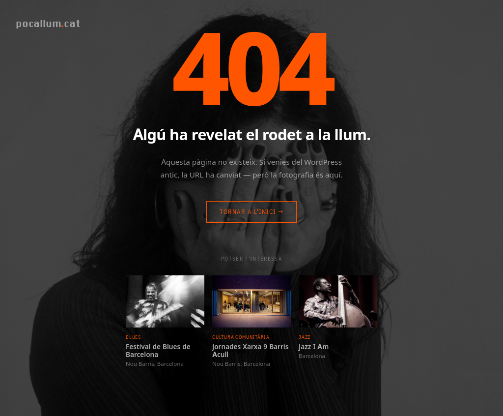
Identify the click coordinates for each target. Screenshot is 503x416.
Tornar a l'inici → (252, 212)
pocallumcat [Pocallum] (48, 23)
